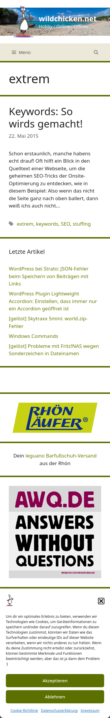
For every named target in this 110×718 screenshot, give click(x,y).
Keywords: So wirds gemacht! (46, 117)
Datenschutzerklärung (59, 710)
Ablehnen (55, 697)
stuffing (82, 223)
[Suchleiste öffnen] (96, 52)
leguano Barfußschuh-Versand (61, 455)
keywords (47, 223)
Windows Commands (33, 336)
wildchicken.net (68, 18)
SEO (65, 223)
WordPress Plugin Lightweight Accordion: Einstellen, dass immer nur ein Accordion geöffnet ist (53, 301)
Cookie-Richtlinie (24, 710)
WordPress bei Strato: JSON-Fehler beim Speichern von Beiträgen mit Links (49, 276)
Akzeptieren (55, 680)
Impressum (90, 710)
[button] (101, 601)
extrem (25, 223)
